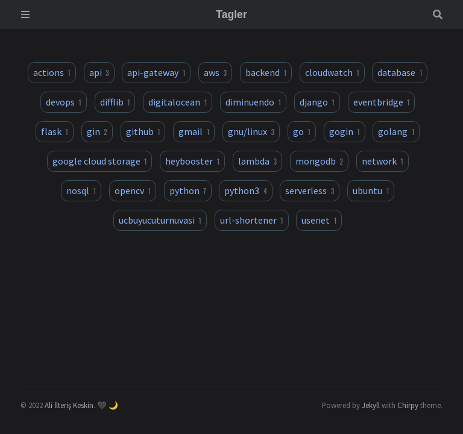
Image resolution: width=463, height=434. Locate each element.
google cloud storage (99, 161)
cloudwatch (332, 72)
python (187, 190)
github (143, 131)
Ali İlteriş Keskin (69, 405)
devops (63, 102)
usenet (318, 220)
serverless (309, 190)
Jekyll (371, 405)
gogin (344, 131)
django (317, 102)
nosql (81, 190)
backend (265, 72)
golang (396, 131)
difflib (115, 102)
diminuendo (253, 102)
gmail (193, 131)
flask (54, 131)
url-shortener (251, 220)
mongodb (319, 161)
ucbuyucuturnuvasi (160, 220)
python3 (245, 190)
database (399, 72)
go (301, 131)
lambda (257, 161)
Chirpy (407, 405)
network (382, 161)
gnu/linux (251, 131)
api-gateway (156, 72)
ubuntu (371, 190)
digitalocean (177, 102)
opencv (133, 190)
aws (215, 72)
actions (52, 72)
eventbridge (381, 102)
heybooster (192, 161)
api (99, 72)
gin (97, 131)
